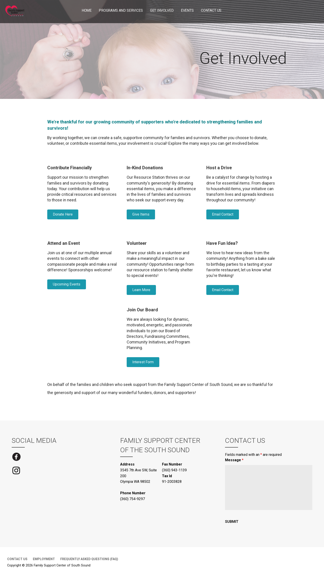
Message (234, 460)
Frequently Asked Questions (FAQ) (89, 559)
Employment (44, 559)
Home (87, 10)
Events (187, 10)
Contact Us (211, 10)
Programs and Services (121, 10)
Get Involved (162, 10)
